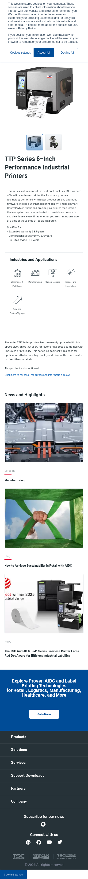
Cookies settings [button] (20, 52)
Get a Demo (44, 714)
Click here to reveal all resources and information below (37, 374)
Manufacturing (14, 480)
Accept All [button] (44, 52)
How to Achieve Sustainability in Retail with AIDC (38, 565)
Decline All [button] (67, 52)
